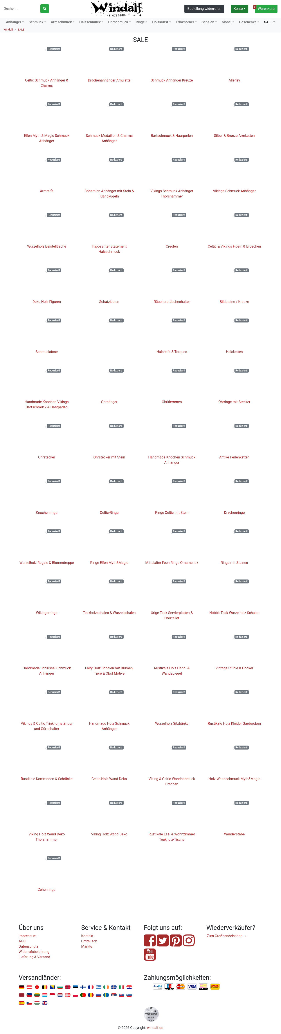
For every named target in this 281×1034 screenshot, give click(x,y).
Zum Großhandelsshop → (227, 936)
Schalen (208, 22)
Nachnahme (215, 987)
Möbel (227, 22)
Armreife (46, 191)
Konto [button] (238, 9)
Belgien (44, 987)
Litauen (37, 995)
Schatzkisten (109, 302)
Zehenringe (47, 889)
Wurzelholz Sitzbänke (172, 723)
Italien (121, 987)
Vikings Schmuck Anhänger (234, 191)
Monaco (52, 995)
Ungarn (37, 1003)
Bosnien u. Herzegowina (52, 987)
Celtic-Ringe (109, 513)
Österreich (29, 987)
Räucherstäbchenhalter (172, 302)
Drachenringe (234, 513)
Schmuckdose (47, 352)
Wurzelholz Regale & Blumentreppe (47, 563)
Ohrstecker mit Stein (109, 457)
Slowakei (121, 995)
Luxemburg (44, 995)
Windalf (8, 29)
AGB (22, 941)
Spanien (21, 1003)
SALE (268, 22)
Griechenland (98, 987)
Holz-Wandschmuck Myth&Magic (234, 779)
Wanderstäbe (234, 834)
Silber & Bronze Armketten (234, 136)
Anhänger (13, 22)
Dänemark (67, 987)
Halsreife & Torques (172, 352)
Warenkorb (265, 8)
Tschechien (29, 1003)
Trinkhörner (185, 22)
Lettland (21, 995)
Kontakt (87, 936)
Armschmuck (61, 22)
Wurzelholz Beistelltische (46, 246)
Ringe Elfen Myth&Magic (109, 563)
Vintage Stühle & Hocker (234, 668)
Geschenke (248, 22)
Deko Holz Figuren (46, 302)
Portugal (83, 995)
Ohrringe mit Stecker (234, 402)
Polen (75, 995)
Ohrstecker (46, 457)
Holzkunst (160, 22)
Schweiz (37, 987)
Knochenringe (47, 513)
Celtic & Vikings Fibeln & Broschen (234, 246)
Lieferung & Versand (34, 957)
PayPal (158, 987)
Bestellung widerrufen (204, 9)
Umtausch (89, 941)
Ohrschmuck (118, 22)
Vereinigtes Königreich (44, 1003)
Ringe (140, 22)
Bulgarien (60, 987)
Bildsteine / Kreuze (234, 302)
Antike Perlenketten (234, 457)
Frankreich (91, 987)
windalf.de (155, 1028)
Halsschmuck (90, 22)
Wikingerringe (46, 613)
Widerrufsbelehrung (34, 952)
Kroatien (129, 987)
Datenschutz (28, 946)
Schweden (106, 995)
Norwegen (67, 995)
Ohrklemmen (172, 402)
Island (114, 987)
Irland (106, 987)
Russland (98, 995)
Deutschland (21, 987)
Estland (75, 987)
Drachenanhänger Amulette (109, 80)
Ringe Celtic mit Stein (171, 513)
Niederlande (60, 995)
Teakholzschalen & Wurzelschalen (109, 613)
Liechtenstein (29, 995)
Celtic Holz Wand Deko (109, 779)
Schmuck (36, 22)
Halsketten (234, 352)
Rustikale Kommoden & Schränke (46, 779)
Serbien (114, 995)
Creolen (172, 246)
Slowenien (129, 995)
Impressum (27, 936)
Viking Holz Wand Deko (109, 834)
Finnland (83, 987)
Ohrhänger (109, 402)
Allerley (234, 80)
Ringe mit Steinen (234, 563)
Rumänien (91, 995)
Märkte (86, 946)
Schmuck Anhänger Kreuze (172, 80)
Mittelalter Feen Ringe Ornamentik (171, 563)
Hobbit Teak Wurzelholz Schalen (234, 613)
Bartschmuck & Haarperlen (172, 136)
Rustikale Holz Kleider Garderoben (234, 723)
